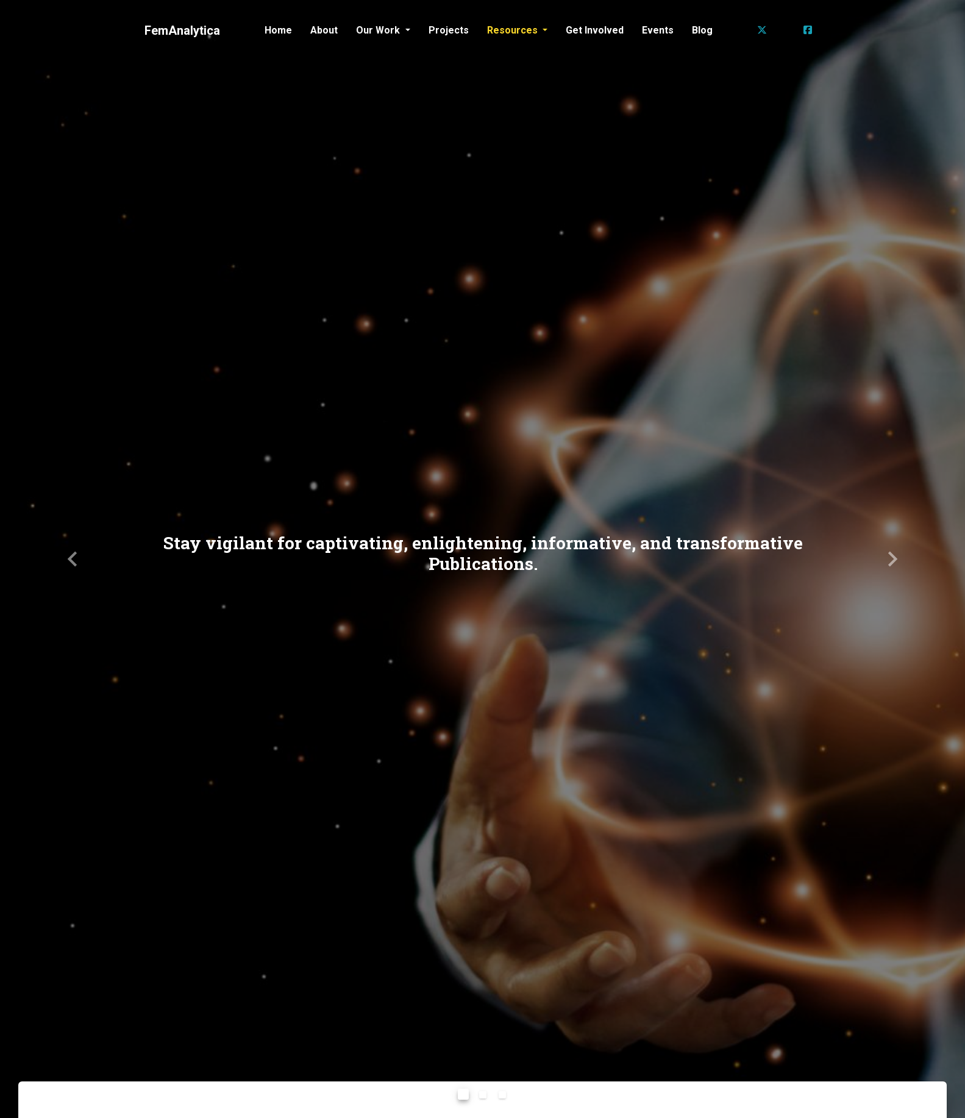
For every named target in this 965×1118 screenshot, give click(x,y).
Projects (449, 30)
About (324, 30)
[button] (72, 559)
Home (278, 30)
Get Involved (595, 30)
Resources (513, 30)
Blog (702, 30)
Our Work (379, 30)
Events (658, 30)
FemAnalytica (182, 30)
